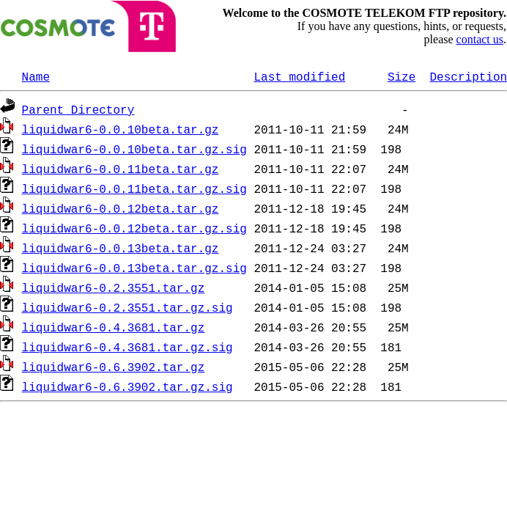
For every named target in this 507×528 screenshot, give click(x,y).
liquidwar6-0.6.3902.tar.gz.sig (127, 386)
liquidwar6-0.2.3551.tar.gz (113, 287)
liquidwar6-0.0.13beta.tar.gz (120, 248)
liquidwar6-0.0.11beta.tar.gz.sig (134, 188)
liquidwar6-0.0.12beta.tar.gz (120, 208)
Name (36, 76)
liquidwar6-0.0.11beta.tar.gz (120, 169)
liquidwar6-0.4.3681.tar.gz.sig (127, 347)
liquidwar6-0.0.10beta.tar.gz (120, 129)
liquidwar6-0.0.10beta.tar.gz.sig (134, 149)
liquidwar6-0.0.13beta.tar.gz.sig (134, 268)
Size (401, 76)
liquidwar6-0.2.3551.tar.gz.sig (127, 307)
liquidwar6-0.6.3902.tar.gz (113, 367)
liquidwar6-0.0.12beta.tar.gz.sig (134, 228)
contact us (479, 39)
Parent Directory (78, 109)
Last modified (299, 76)
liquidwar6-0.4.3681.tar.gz (113, 327)
